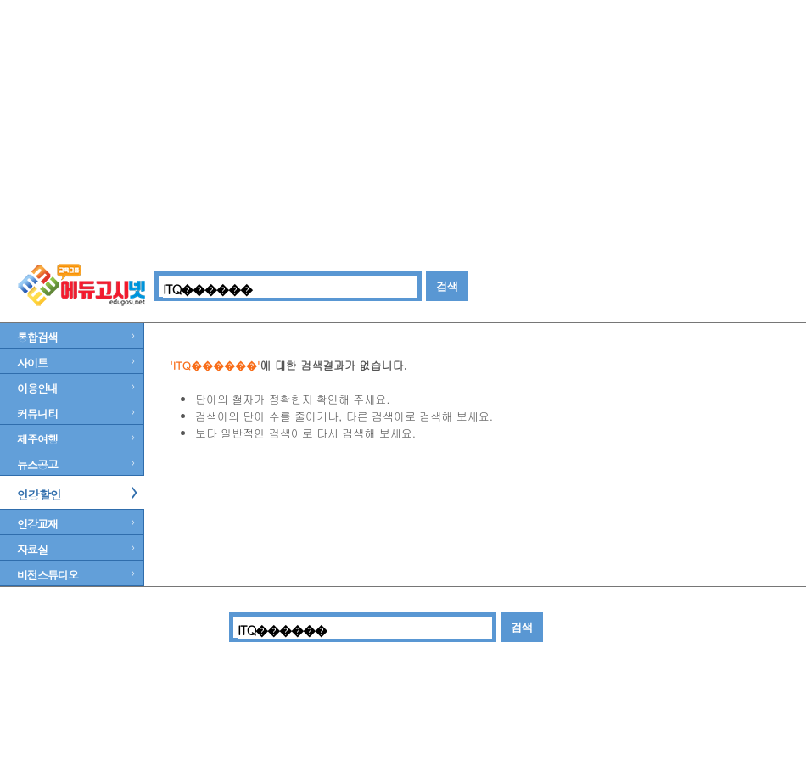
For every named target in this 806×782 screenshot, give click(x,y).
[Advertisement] (403, 127)
